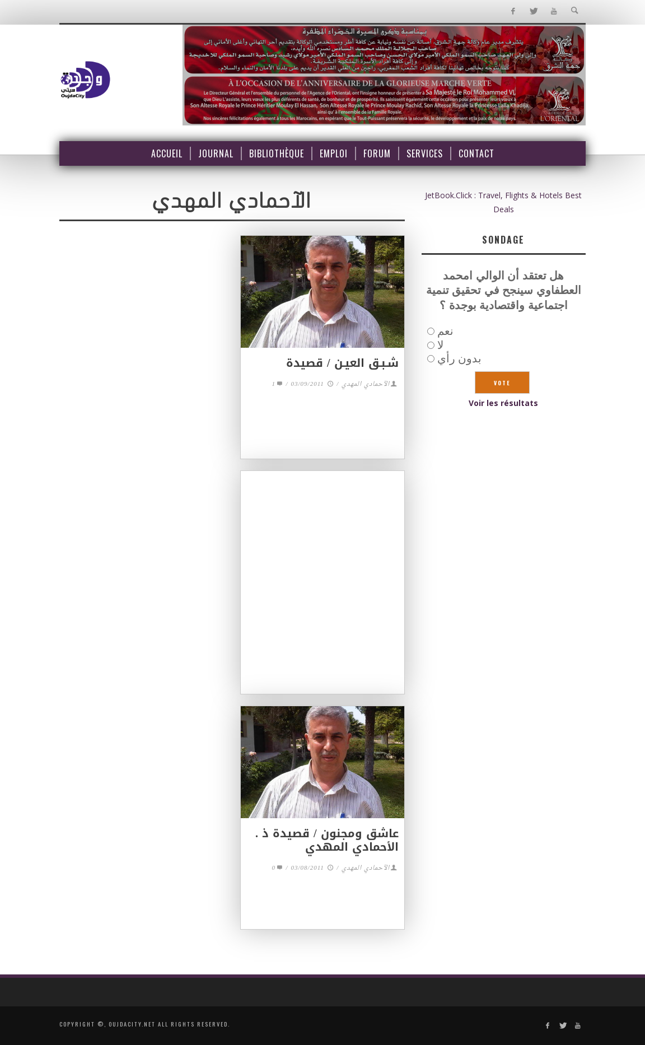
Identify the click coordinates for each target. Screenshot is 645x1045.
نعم (445, 330)
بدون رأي (459, 358)
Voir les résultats (503, 403)
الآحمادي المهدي (366, 384)
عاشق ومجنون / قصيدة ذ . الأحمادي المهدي (327, 840)
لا (440, 344)
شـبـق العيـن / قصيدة (342, 363)
